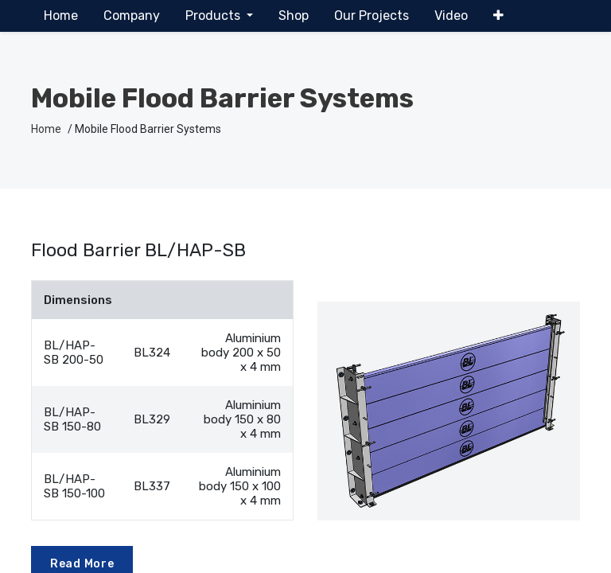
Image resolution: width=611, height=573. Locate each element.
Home (46, 129)
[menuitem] (61, 16)
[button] (498, 16)
